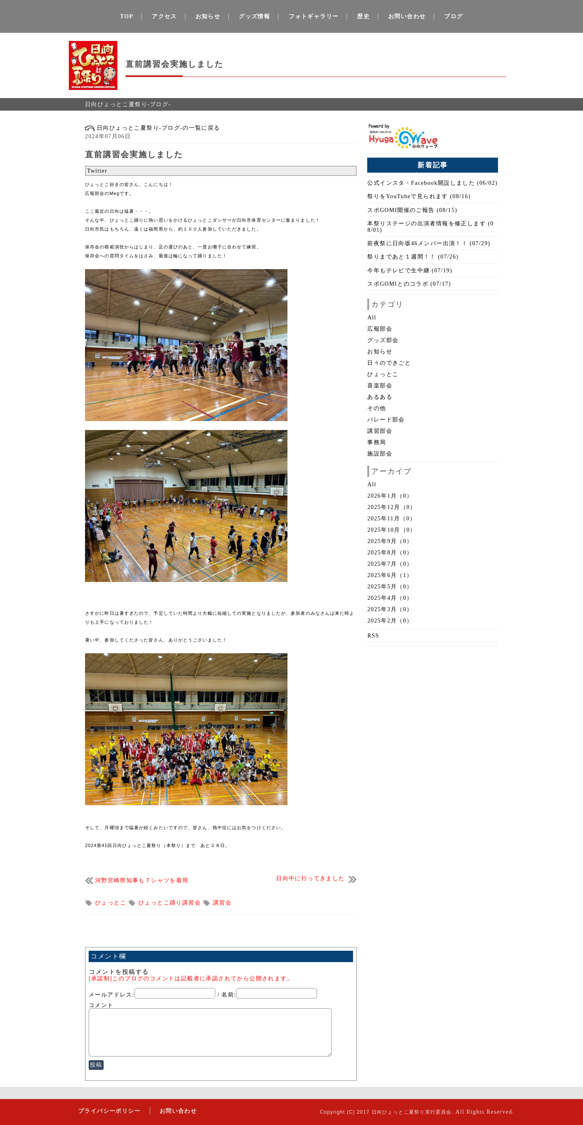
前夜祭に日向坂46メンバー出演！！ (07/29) (428, 243)
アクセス (164, 16)
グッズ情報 (254, 16)
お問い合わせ (407, 16)
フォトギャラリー (313, 16)
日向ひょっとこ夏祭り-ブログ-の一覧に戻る (152, 128)
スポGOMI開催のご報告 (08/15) (412, 210)
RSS (373, 636)
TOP (127, 16)
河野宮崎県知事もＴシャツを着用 (141, 880)
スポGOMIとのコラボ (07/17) (409, 284)
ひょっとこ (111, 903)
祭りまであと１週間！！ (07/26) (412, 257)
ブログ (453, 16)
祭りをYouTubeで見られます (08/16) (418, 196)
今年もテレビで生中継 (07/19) (409, 270)
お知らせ (208, 16)
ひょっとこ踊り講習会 (170, 903)
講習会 (222, 903)
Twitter (97, 171)
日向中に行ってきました (310, 878)
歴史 (363, 16)
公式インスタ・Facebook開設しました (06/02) (432, 183)
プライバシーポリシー (108, 1111)
